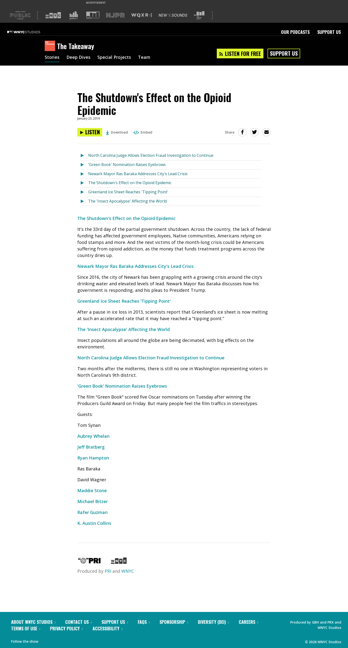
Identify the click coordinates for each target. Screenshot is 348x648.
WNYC (127, 571)
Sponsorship (174, 622)
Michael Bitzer (92, 501)
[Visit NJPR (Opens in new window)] (115, 15)
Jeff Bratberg (91, 447)
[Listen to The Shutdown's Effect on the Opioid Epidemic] (89, 132)
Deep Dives (78, 57)
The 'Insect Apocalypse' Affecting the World (127, 201)
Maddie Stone (92, 490)
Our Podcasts (295, 32)
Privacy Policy (66, 628)
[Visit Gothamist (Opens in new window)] (74, 15)
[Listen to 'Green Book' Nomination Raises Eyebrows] (84, 164)
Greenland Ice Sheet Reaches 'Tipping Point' (128, 192)
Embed (142, 132)
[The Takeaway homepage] (51, 46)
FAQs (144, 622)
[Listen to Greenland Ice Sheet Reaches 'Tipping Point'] (84, 192)
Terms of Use (25, 628)
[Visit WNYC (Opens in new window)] (53, 15)
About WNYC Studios (33, 622)
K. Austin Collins (94, 523)
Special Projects (114, 57)
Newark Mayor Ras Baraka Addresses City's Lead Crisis (138, 173)
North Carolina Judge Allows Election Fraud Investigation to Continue (150, 155)
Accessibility (108, 628)
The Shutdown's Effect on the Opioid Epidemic (129, 182)
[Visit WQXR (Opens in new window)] (141, 15)
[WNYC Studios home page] (29, 32)
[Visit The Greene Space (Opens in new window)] (199, 15)
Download (117, 132)
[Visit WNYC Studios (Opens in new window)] (93, 15)
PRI (108, 571)
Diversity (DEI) (213, 622)
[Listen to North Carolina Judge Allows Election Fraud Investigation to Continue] (84, 155)
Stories (52, 57)
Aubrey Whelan (93, 436)
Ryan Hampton (93, 458)
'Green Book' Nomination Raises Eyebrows (127, 164)
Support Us (329, 32)
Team (144, 57)
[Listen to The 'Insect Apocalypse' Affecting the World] (84, 201)
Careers (248, 622)
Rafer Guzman (92, 512)
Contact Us (78, 622)
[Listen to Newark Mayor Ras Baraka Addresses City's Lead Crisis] (84, 174)
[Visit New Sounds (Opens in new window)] (173, 15)
